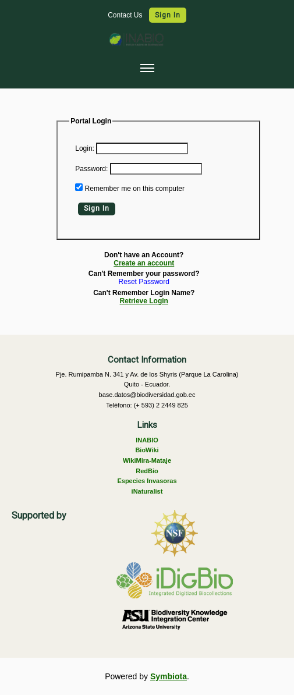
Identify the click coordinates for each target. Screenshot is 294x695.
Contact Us (126, 15)
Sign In (167, 15)
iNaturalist (147, 491)
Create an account (144, 263)
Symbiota (168, 676)
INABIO (147, 440)
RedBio (147, 470)
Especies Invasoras (146, 480)
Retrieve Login (144, 301)
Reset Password (144, 282)
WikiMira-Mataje (147, 460)
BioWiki (146, 449)
